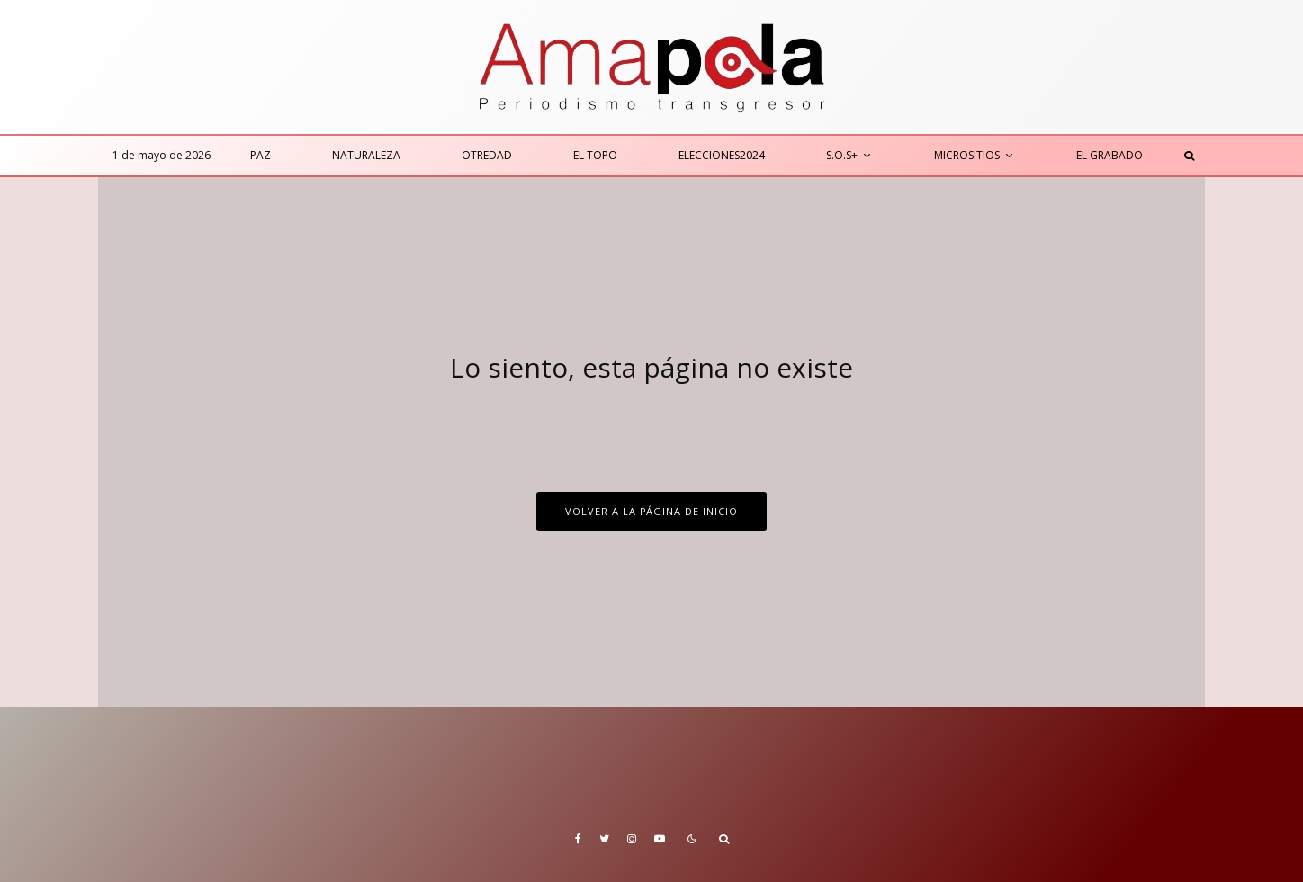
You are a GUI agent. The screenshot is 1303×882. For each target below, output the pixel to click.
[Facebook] (578, 838)
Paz (260, 155)
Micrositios (967, 155)
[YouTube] (659, 838)
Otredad (487, 155)
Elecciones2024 (721, 155)
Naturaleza (366, 155)
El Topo (595, 155)
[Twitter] (604, 838)
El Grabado (1109, 155)
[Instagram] (631, 838)
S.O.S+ (842, 155)
